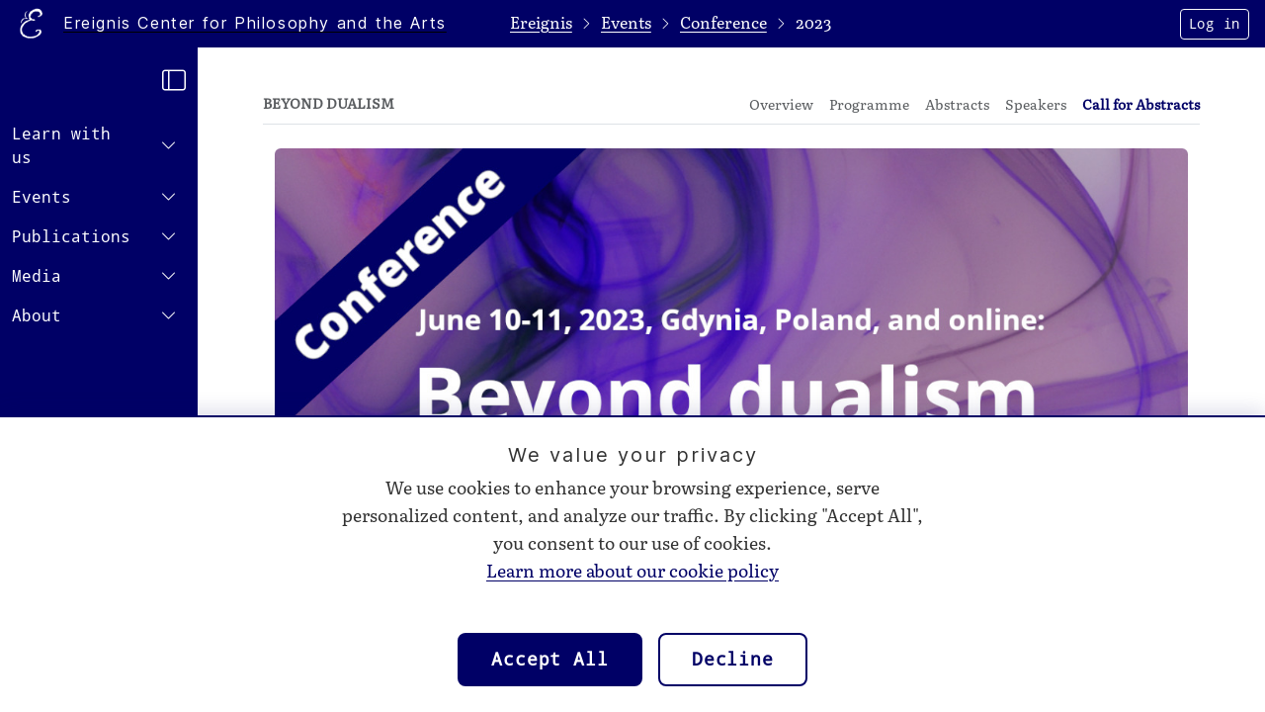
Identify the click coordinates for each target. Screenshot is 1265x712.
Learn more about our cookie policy (632, 571)
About (36, 316)
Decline (733, 659)
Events (41, 197)
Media (36, 276)
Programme (869, 105)
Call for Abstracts (1141, 105)
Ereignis (541, 23)
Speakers (1035, 105)
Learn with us (61, 146)
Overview (781, 105)
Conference (723, 23)
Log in (1214, 24)
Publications (71, 236)
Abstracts (957, 105)
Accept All (550, 659)
